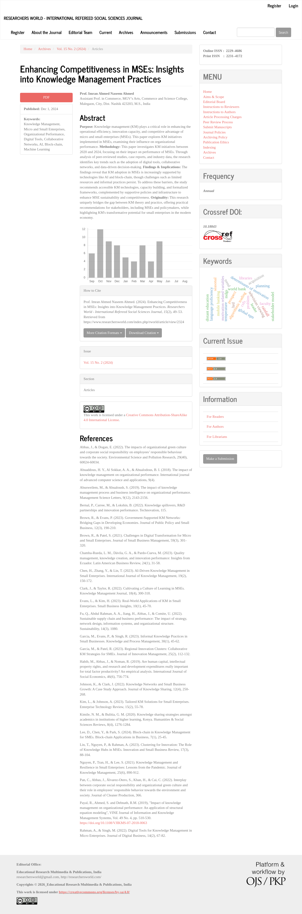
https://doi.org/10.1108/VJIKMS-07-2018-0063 (113, 823)
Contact (209, 32)
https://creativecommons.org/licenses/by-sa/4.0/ (94, 892)
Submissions (185, 32)
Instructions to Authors (219, 112)
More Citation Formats (104, 333)
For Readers (215, 417)
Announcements (154, 32)
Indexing (209, 147)
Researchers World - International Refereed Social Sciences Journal (73, 17)
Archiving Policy (215, 137)
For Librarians (217, 437)
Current (105, 32)
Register (274, 5)
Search (283, 32)
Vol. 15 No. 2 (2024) (71, 49)
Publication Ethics (216, 142)
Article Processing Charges (222, 117)
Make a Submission (220, 459)
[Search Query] (256, 32)
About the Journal (47, 32)
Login (293, 5)
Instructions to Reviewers (221, 107)
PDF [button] (46, 97)
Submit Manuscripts (217, 127)
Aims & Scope (213, 97)
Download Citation (144, 333)
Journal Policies (214, 132)
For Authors (215, 426)
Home (28, 49)
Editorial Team (80, 32)
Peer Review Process (218, 122)
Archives (126, 32)
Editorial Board (214, 102)
